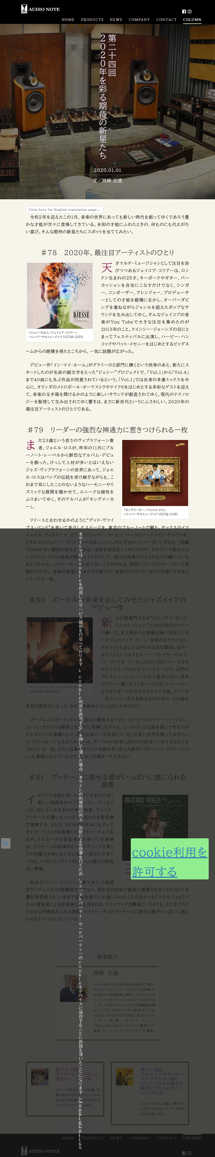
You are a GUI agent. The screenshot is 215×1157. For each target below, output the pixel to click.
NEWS (116, 20)
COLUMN (192, 20)
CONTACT (166, 20)
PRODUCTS (92, 20)
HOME (68, 20)
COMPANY (139, 20)
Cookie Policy (80, 1123)
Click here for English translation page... (64, 209)
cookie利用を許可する (144, 858)
